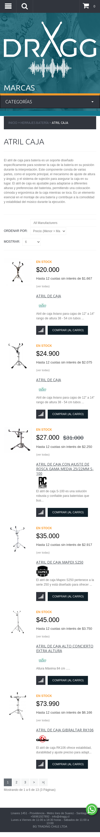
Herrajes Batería (35, 122)
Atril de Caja (48, 295)
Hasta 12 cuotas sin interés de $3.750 (64, 632)
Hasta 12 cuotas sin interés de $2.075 (64, 366)
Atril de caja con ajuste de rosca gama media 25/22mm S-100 (65, 469)
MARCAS (19, 87)
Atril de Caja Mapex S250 (59, 562)
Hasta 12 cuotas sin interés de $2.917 (64, 548)
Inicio (12, 122)
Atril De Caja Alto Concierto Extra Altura (64, 648)
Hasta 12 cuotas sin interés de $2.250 (64, 450)
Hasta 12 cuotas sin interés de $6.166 (64, 716)
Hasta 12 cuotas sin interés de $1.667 (64, 282)
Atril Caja (60, 122)
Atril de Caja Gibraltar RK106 (65, 729)
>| (43, 782)
